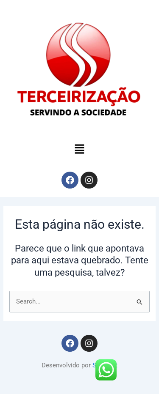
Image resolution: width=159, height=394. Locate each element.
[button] (79, 149)
